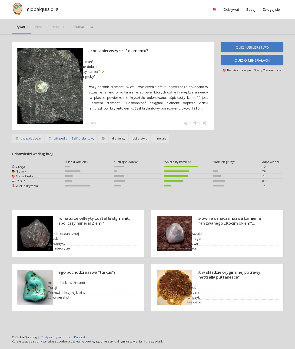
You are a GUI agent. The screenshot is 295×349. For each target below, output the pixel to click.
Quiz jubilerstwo (252, 47)
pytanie (22, 26)
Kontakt (79, 337)
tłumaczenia (83, 26)
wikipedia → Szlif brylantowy (74, 144)
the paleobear (31, 144)
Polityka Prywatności (55, 337)
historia (59, 26)
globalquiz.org (42, 9)
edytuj (40, 26)
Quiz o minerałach (252, 60)
